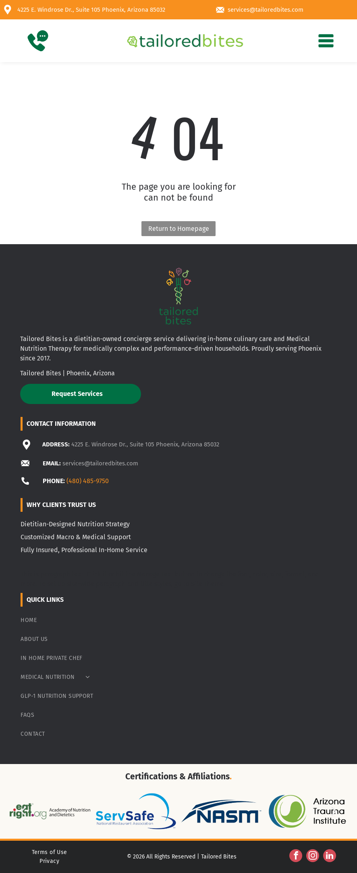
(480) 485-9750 (87, 481)
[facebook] (295, 856)
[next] (334, 811)
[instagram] (312, 856)
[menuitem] (178, 620)
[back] (23, 811)
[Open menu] (326, 41)
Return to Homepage (178, 228)
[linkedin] (329, 856)
